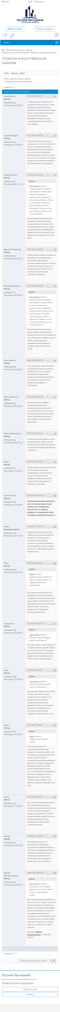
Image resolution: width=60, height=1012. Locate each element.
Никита (7, 836)
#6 (55, 360)
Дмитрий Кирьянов (12, 249)
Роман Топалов (10, 175)
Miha (6, 563)
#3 (55, 175)
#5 (55, 286)
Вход (30, 1)
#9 (55, 462)
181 (15, 676)
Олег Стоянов (9, 495)
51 (14, 440)
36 (14, 403)
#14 (54, 670)
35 (14, 842)
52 (14, 181)
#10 (54, 495)
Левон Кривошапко (12, 433)
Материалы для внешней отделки (18, 81)
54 (14, 256)
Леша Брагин (9, 360)
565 (15, 569)
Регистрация (39, 1)
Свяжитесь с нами (30, 989)
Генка (6, 670)
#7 (55, 397)
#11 (54, 526)
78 (14, 731)
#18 (54, 873)
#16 (54, 797)
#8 (55, 433)
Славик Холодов (11, 135)
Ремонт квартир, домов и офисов (17, 79)
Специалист (9, 623)
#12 (54, 563)
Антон (6, 725)
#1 (55, 96)
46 (14, 142)
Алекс (6, 796)
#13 (54, 623)
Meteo (6, 526)
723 (15, 533)
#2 (55, 135)
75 (14, 803)
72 (14, 292)
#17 (54, 836)
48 (14, 367)
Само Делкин (9, 96)
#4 (55, 249)
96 (14, 102)
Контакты (30, 994)
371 (15, 630)
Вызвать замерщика (45, 29)
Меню (5, 1)
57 (14, 468)
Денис (6, 461)
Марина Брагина (11, 396)
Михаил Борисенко (12, 286)
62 (14, 502)
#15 (54, 725)
